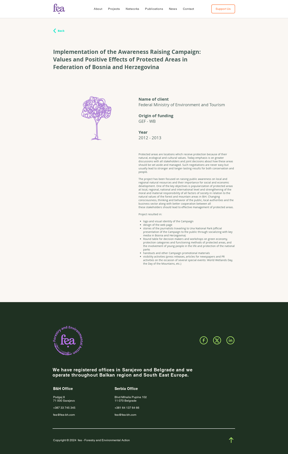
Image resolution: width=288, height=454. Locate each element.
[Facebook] (203, 340)
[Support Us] (223, 8)
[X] (217, 340)
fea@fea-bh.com (64, 414)
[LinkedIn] (230, 340)
